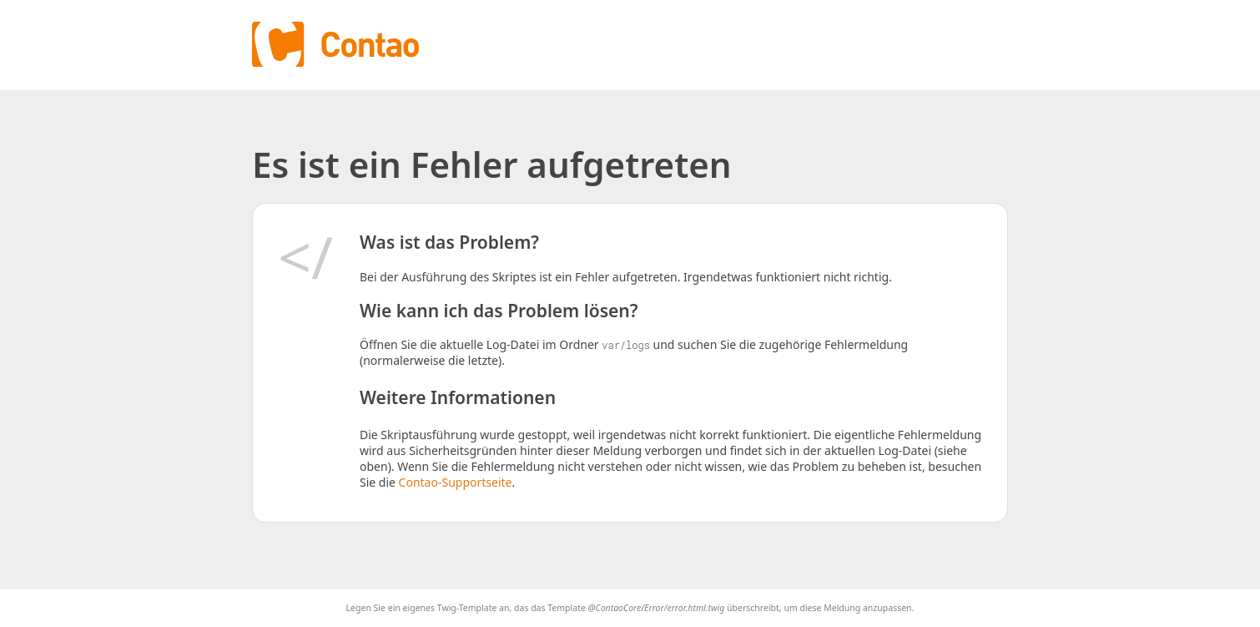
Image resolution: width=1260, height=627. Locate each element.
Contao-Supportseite (455, 482)
